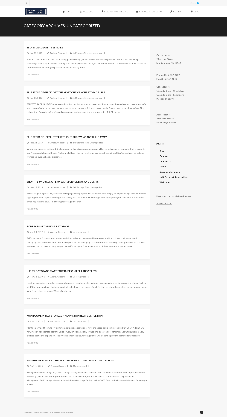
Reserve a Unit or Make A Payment (174, 196)
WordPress (68, 412)
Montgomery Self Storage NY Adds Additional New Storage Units (70, 360)
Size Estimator (164, 203)
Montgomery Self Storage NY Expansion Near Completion (65, 315)
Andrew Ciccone (57, 53)
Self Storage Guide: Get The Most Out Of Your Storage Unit (66, 92)
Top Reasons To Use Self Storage (48, 226)
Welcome (164, 182)
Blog (162, 150)
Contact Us (166, 161)
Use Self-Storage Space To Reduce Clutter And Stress (61, 270)
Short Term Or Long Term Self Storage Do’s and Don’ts (63, 181)
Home (163, 166)
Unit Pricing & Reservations (174, 177)
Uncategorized (95, 53)
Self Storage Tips (80, 53)
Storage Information (170, 171)
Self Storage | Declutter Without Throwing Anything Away (67, 136)
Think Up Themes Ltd (42, 412)
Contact (164, 156)
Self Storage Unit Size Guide (45, 47)
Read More (32, 74)
